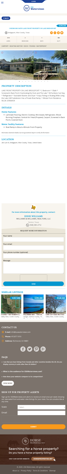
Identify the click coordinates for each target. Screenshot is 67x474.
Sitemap (52, 470)
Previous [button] (2, 65)
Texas (27, 33)
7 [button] (38, 81)
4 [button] (29, 81)
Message (6, 260)
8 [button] (41, 81)
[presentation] (33, 278)
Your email (7, 244)
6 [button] (35, 81)
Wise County (20, 33)
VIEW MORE (7, 383)
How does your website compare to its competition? (23, 377)
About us (15, 470)
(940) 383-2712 (35, 225)
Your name (7, 236)
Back (6, 18)
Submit (33, 427)
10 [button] (48, 81)
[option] (17, 65)
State (4, 406)
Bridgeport (11, 33)
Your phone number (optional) (15, 252)
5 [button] (32, 81)
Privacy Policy (26, 470)
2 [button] (22, 81)
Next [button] (65, 65)
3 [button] (26, 81)
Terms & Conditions (40, 470)
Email (4, 412)
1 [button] (19, 81)
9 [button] (45, 81)
